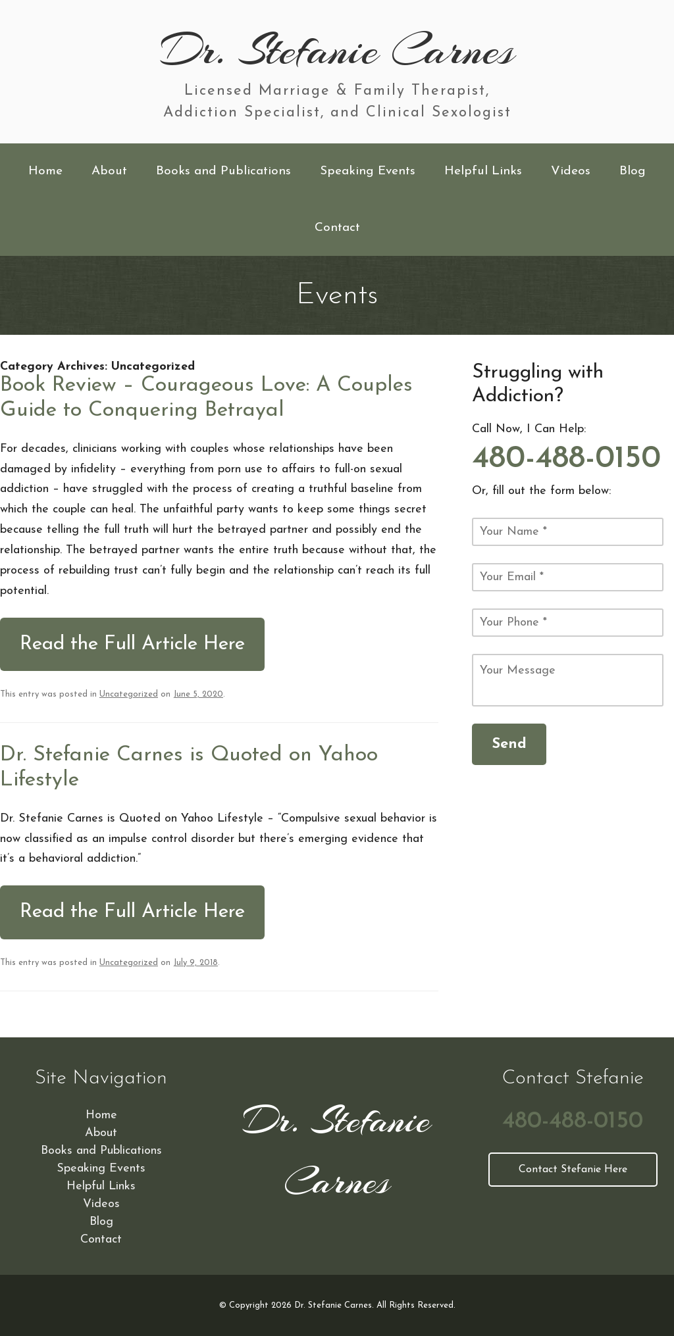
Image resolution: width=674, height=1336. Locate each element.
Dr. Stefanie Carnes (337, 50)
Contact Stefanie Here (573, 1169)
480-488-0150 (566, 459)
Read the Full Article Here (132, 644)
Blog (632, 171)
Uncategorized (128, 694)
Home (45, 171)
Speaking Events (367, 171)
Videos (570, 171)
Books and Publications (223, 171)
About (109, 171)
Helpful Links (483, 171)
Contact (337, 228)
